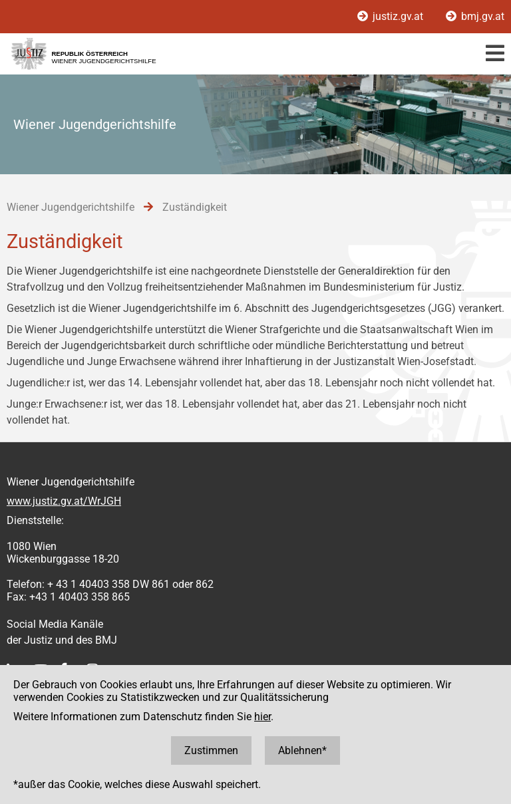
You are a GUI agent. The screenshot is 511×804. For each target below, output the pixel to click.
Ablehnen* (302, 750)
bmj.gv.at (475, 16)
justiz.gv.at (391, 16)
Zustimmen (211, 750)
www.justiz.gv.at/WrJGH (64, 501)
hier (262, 716)
